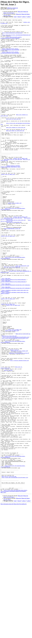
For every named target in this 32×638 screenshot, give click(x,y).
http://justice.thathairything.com (19, 426)
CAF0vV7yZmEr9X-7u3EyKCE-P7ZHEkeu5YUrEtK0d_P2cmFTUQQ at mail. (11, 195)
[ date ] (15, 16)
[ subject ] (24, 16)
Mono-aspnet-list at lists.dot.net (16, 260)
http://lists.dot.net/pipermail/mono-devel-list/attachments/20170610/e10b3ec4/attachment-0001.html (14, 583)
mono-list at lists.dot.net (13, 139)
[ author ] (29, 16)
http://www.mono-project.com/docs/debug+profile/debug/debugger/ (13, 329)
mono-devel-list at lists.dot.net (13, 187)
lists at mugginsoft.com (22, 315)
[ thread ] (19, 16)
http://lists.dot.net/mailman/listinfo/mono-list (16, 398)
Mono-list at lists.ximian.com (12, 316)
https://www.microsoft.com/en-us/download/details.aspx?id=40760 (10, 55)
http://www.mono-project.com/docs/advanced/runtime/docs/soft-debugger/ (15, 336)
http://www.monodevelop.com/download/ (12, 35)
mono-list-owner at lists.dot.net (15, 153)
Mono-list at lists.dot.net (23, 394)
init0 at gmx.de (14, 413)
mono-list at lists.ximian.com (19, 414)
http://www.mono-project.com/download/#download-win (16, 38)
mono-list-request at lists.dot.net (15, 149)
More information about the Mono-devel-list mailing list (14, 596)
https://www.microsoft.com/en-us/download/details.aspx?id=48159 (10, 59)
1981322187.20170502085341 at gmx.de (19, 417)
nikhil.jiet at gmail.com (12, 8)
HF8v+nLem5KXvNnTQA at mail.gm (12, 270)
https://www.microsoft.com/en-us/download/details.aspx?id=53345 (11, 41)
